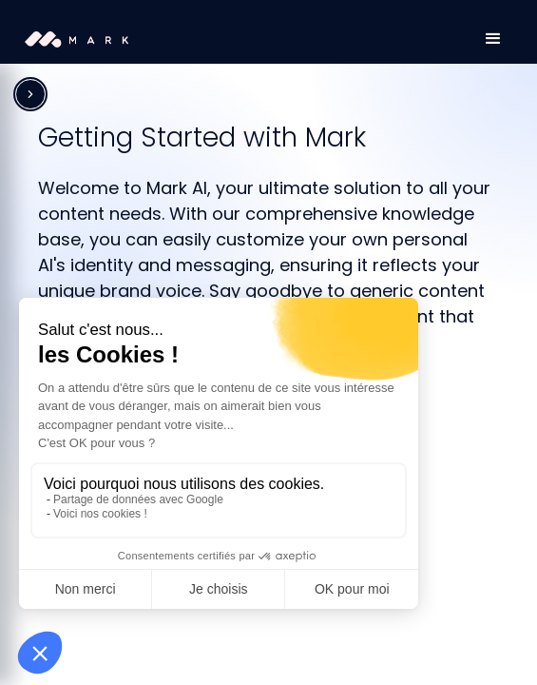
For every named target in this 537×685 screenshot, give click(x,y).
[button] (493, 39)
